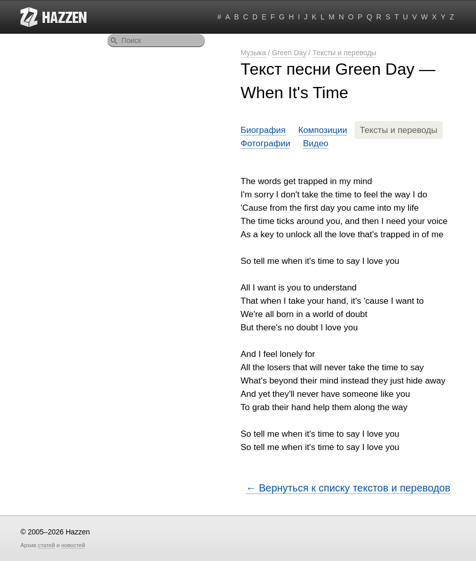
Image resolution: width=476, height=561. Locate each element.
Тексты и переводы (345, 53)
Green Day (289, 53)
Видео (316, 143)
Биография (263, 130)
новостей (73, 545)
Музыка (253, 53)
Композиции (323, 130)
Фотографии (265, 143)
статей (46, 545)
